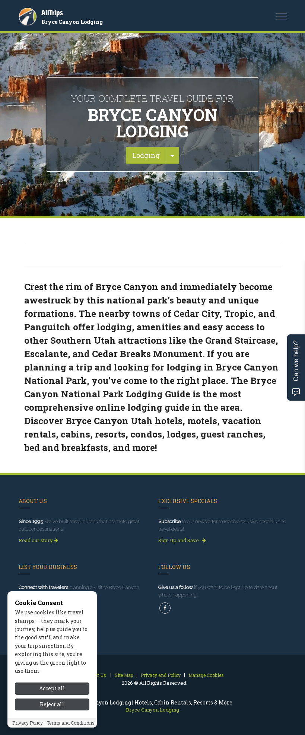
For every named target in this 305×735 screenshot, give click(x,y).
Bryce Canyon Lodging (72, 21)
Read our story (38, 540)
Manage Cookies (206, 675)
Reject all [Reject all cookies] (52, 719)
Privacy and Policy (161, 675)
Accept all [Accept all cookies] (52, 703)
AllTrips (52, 12)
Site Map (124, 675)
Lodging (146, 155)
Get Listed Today (41, 606)
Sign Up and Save (182, 540)
